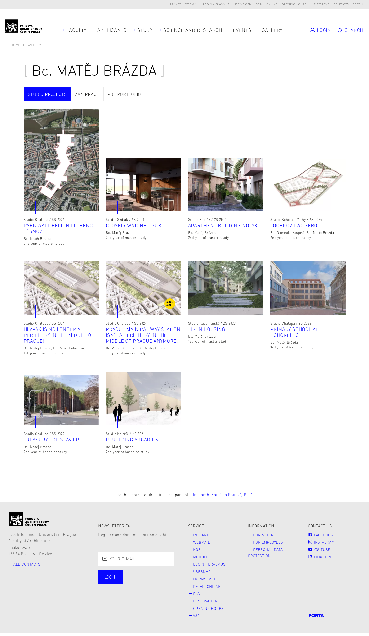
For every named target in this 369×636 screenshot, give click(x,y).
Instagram (322, 544)
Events (242, 30)
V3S (197, 618)
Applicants (112, 30)
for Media (264, 537)
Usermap (203, 574)
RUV (197, 596)
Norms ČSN (243, 4)
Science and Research (192, 30)
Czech (358, 4)
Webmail (192, 4)
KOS (197, 551)
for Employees (269, 544)
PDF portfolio (124, 94)
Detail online (267, 4)
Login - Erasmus (216, 4)
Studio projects (47, 94)
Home (15, 45)
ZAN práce (87, 94)
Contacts (341, 4)
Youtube (320, 551)
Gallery (272, 30)
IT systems (321, 4)
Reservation (207, 603)
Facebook (321, 537)
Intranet (174, 4)
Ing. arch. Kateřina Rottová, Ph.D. (223, 497)
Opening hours (294, 4)
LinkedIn (320, 559)
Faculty (76, 30)
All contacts (28, 566)
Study (145, 30)
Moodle (202, 559)
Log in (111, 579)
